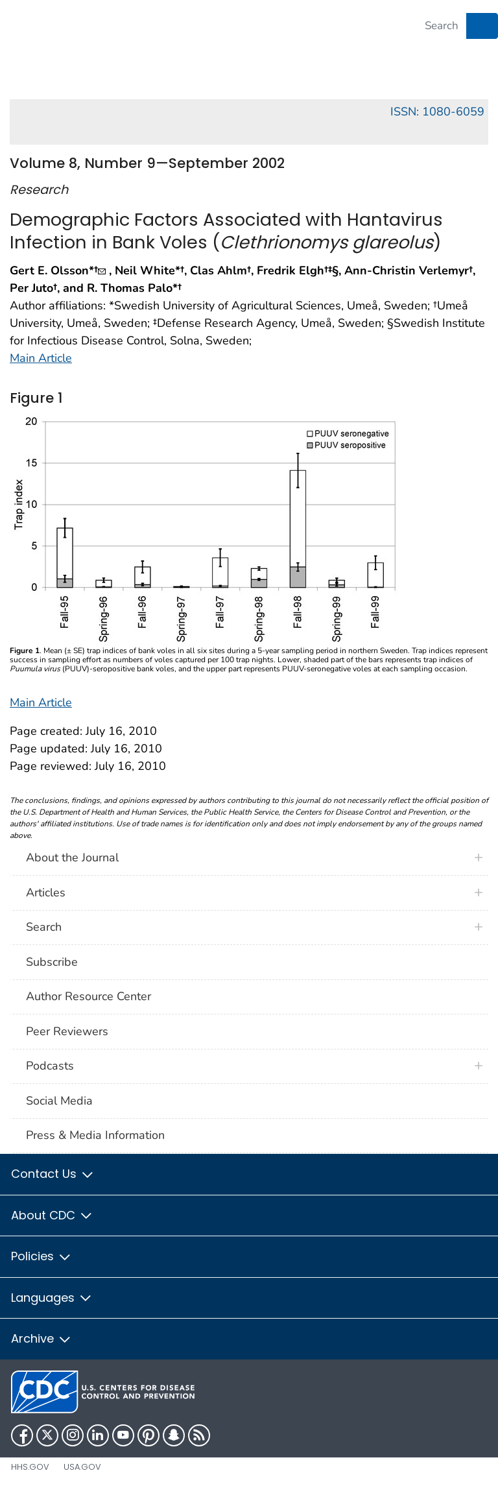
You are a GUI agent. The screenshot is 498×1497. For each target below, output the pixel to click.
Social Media (59, 1100)
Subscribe (52, 962)
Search (44, 927)
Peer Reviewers (67, 1031)
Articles (45, 892)
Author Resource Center (88, 996)
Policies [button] (41, 1256)
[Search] (441, 26)
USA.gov (82, 1467)
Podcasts (50, 1065)
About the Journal (72, 857)
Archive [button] (41, 1338)
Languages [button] (52, 1297)
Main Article (41, 358)
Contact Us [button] (53, 1174)
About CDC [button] (52, 1215)
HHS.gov (30, 1467)
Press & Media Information (95, 1135)
